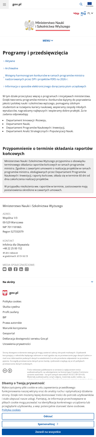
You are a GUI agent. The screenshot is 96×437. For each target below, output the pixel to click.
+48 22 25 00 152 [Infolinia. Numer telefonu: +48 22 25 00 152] (12, 248)
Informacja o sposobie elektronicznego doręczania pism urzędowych (45, 86)
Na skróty (9, 282)
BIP (4, 317)
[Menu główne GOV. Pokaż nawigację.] (4, 4)
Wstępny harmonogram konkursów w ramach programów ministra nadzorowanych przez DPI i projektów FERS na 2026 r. (44, 77)
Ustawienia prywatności (17, 344)
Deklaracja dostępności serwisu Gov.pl (25, 338)
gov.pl (10, 293)
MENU (48, 40)
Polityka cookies (12, 301)
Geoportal (9, 333)
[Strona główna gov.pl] (17, 4)
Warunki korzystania (15, 328)
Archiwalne (11, 68)
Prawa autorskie (12, 322)
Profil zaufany (11, 312)
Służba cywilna (11, 306)
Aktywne (10, 61)
